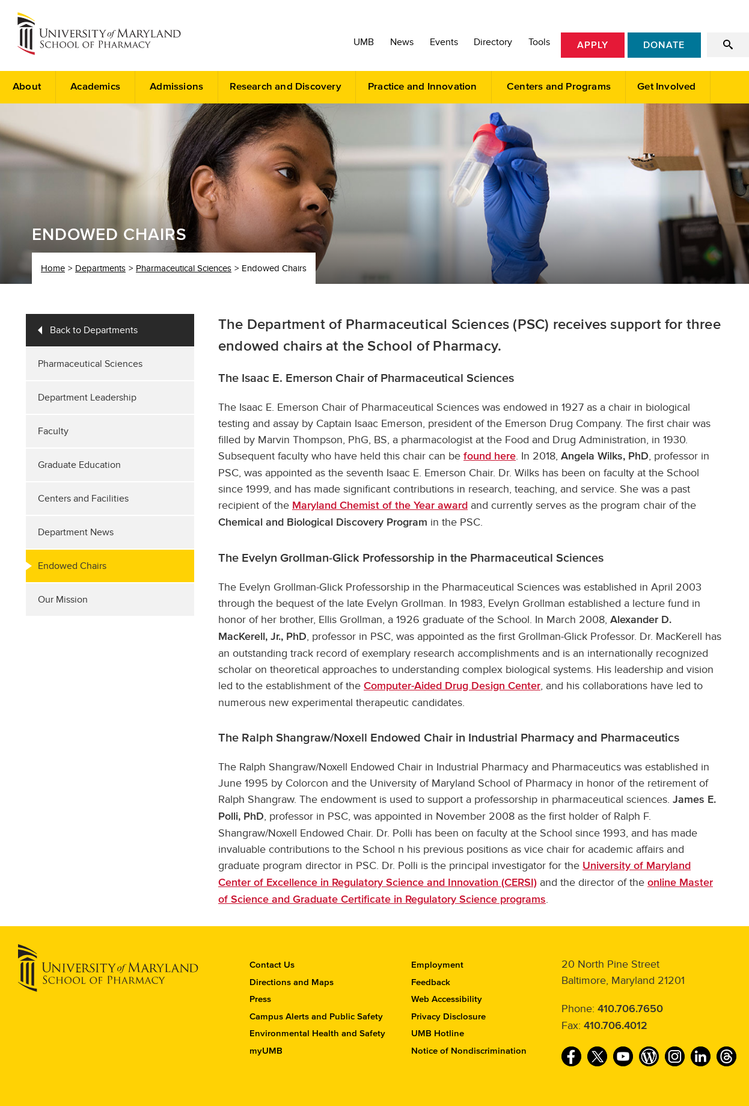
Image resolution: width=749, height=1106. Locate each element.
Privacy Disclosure (448, 1016)
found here (489, 456)
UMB (363, 42)
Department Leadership (87, 397)
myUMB (266, 1050)
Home (53, 268)
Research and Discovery (285, 87)
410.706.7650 (630, 1009)
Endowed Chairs (72, 566)
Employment (437, 964)
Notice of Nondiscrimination (469, 1050)
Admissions (176, 87)
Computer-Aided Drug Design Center (452, 686)
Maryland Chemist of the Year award (380, 505)
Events (444, 42)
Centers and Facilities (83, 498)
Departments (100, 268)
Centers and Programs (559, 87)
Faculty (53, 431)
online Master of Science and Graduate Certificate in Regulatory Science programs (465, 891)
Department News (76, 532)
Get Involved (666, 87)
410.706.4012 (615, 1026)
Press (260, 999)
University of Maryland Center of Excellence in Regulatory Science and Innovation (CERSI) (454, 874)
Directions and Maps (291, 982)
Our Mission (63, 599)
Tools (539, 42)
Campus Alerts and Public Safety (316, 1016)
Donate (664, 45)
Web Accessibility (446, 999)
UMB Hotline (437, 1033)
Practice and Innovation (422, 87)
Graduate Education (79, 464)
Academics (95, 87)
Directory (493, 42)
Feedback (430, 982)
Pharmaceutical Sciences (183, 268)
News (402, 42)
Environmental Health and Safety (317, 1033)
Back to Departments (94, 330)
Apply (592, 45)
